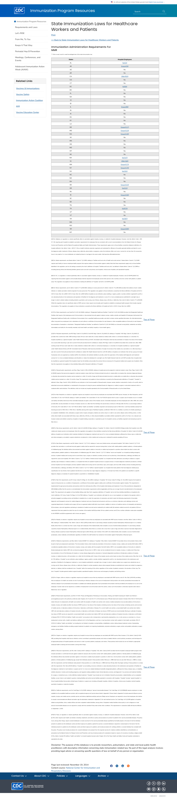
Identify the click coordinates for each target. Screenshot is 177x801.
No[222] (125, 188)
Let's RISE (19, 33)
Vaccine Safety (22, 94)
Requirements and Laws (26, 27)
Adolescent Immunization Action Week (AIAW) (29, 68)
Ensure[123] (125, 131)
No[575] (125, 209)
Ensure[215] (125, 185)
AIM (18, 106)
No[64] (124, 87)
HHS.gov (153, 796)
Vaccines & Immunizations (28, 88)
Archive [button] (103, 775)
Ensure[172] (125, 165)
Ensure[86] (124, 107)
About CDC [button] (42, 775)
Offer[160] (124, 161)
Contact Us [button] (19, 775)
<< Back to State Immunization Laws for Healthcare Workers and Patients (85, 40)
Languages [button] (83, 775)
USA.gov (162, 796)
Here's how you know (157, 2)
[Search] (147, 11)
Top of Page (149, 319)
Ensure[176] (125, 168)
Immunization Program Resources (62, 11)
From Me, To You (22, 39)
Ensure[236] (125, 195)
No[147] (125, 158)
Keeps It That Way (23, 45)
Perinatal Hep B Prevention (27, 51)
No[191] (125, 171)
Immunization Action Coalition (29, 100)
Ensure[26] (124, 66)
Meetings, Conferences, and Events (27, 59)
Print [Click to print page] (53, 35)
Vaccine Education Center (27, 112)
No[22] (124, 63)
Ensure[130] (125, 134)
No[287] (125, 219)
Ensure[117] (125, 127)
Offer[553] (124, 76)
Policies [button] (62, 775)
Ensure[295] (125, 229)
